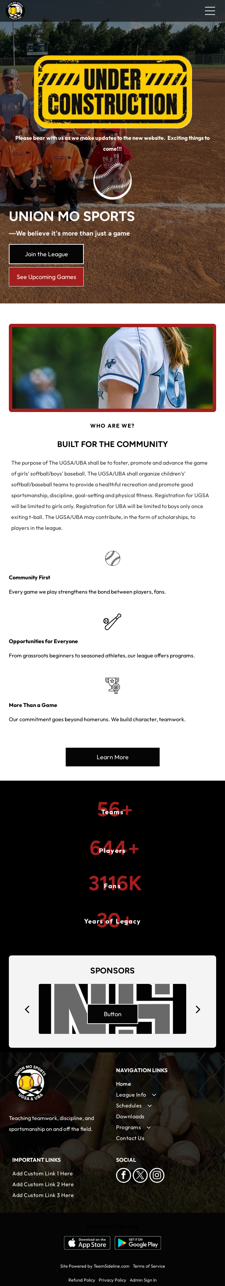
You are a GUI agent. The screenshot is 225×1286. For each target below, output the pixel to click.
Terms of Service (149, 1266)
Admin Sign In (143, 1280)
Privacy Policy (112, 1280)
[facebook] (123, 1176)
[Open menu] (210, 11)
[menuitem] (164, 1083)
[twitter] (140, 1176)
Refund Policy (81, 1280)
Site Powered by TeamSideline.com (94, 1266)
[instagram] (156, 1176)
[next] (198, 1008)
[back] (27, 1008)
